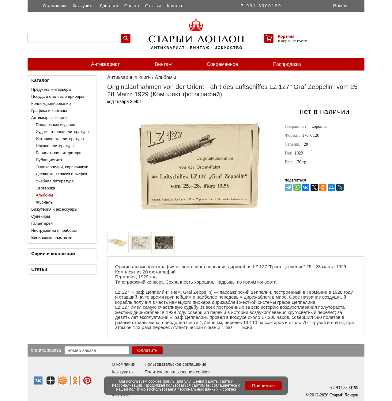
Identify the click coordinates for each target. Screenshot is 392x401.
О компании (54, 5)
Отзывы (153, 5)
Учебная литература (55, 181)
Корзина (286, 36)
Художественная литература (62, 131)
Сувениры (40, 216)
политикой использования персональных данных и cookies (182, 389)
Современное (222, 64)
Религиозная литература (58, 153)
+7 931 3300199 (260, 5)
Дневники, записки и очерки (61, 174)
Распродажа (287, 64)
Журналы (44, 202)
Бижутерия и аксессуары (54, 209)
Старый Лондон (344, 395)
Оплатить (147, 350)
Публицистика (49, 160)
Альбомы (44, 195)
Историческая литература (60, 138)
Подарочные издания (55, 124)
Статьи (39, 269)
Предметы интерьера (51, 89)
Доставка (109, 5)
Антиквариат (105, 64)
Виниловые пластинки (51, 237)
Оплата (131, 5)
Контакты (176, 5)
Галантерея (42, 223)
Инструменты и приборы (54, 230)
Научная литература (55, 145)
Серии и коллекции (53, 253)
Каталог (40, 80)
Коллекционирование (51, 103)
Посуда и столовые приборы (57, 96)
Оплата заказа (46, 349)
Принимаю (263, 385)
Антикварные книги (48, 117)
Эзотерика (45, 188)
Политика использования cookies (177, 371)
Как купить (83, 5)
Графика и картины (49, 110)
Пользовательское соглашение (175, 364)
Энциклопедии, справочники (62, 167)
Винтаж (163, 64)
